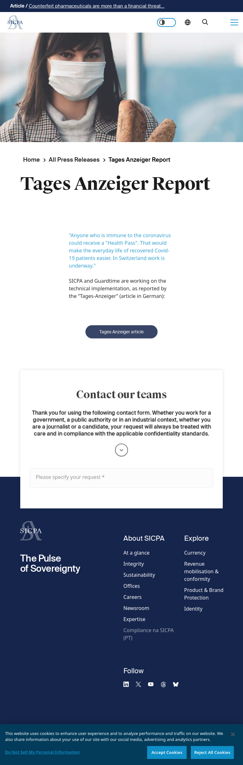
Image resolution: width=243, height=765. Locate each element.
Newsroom (136, 608)
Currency (195, 552)
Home (31, 159)
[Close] (233, 738)
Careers (132, 597)
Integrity (133, 563)
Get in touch (221, 22)
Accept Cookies (167, 756)
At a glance (136, 552)
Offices (131, 585)
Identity (193, 608)
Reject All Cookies (212, 756)
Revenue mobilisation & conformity (201, 571)
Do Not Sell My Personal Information (42, 756)
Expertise (134, 619)
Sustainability (139, 574)
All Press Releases (74, 159)
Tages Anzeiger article (121, 340)
